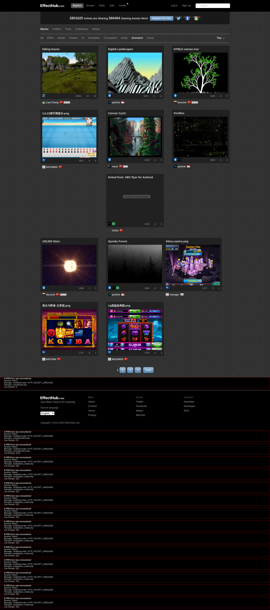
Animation (94, 38)
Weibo (139, 410)
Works (44, 29)
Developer (189, 406)
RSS (186, 410)
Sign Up (186, 5)
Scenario (137, 38)
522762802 (54, 167)
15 (95, 96)
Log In (174, 5)
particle (118, 102)
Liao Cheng (54, 102)
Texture (73, 38)
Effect (50, 38)
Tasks (102, 5)
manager (177, 294)
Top (219, 38)
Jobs (111, 5)
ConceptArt (110, 38)
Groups (90, 5)
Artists (95, 29)
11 (161, 96)
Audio (124, 38)
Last (148, 370)
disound (185, 102)
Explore (77, 5)
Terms (91, 410)
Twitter (139, 401)
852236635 (120, 359)
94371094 (53, 359)
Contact (92, 406)
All (41, 38)
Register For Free (161, 18)
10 (87, 96)
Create (122, 5)
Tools (68, 29)
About (91, 401)
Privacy (92, 415)
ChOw (118, 230)
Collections (81, 29)
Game (150, 38)
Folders (56, 29)
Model (61, 38)
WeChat (140, 415)
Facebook (141, 406)
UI (82, 38)
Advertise (189, 401)
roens (117, 166)
